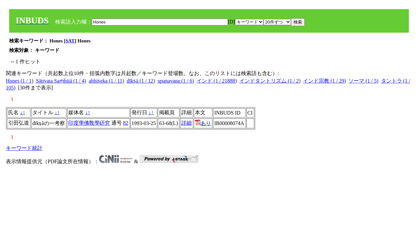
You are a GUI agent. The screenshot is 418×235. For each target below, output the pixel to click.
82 (125, 123)
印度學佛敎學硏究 (89, 123)
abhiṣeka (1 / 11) (106, 81)
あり (203, 123)
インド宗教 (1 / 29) (324, 81)
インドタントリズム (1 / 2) (269, 81)
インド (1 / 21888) (217, 81)
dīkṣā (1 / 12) (141, 81)
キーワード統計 (24, 148)
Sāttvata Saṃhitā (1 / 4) (61, 81)
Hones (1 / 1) (19, 81)
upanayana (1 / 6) (176, 81)
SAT (70, 40)
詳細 (186, 123)
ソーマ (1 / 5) (363, 81)
